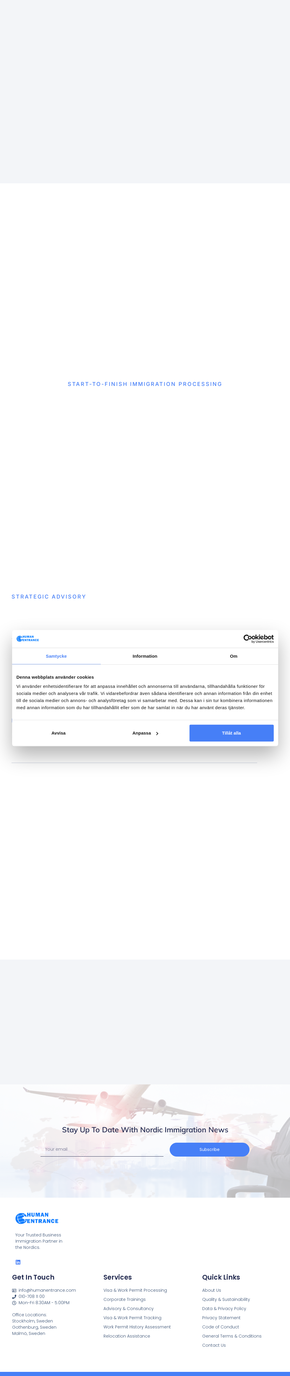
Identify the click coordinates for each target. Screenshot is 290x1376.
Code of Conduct (220, 1327)
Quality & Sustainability (226, 1299)
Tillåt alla (231, 732)
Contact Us (214, 1345)
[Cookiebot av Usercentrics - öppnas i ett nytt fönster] (248, 638)
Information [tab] (145, 655)
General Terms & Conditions (232, 1336)
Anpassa (145, 732)
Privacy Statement (221, 1318)
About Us (211, 1290)
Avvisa (58, 732)
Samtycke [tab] (56, 655)
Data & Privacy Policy (224, 1309)
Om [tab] (233, 655)
